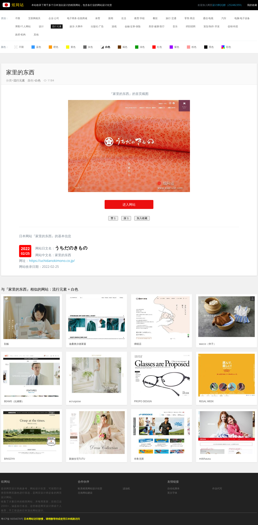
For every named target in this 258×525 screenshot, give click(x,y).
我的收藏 (252, 5)
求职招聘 (190, 26)
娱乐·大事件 (76, 26)
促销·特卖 (233, 26)
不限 (17, 18)
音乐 (175, 26)
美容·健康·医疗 (157, 26)
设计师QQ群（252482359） (227, 5)
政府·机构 (20, 34)
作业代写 (217, 488)
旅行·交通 (171, 18)
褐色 (122, 47)
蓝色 (36, 47)
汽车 (223, 18)
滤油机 (126, 488)
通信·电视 (208, 18)
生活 (123, 18)
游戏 (114, 26)
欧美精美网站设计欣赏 (90, 488)
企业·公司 (54, 18)
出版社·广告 (97, 26)
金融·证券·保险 (133, 26)
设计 (41, 26)
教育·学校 (139, 18)
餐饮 (155, 18)
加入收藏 (142, 218)
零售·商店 (189, 18)
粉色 (191, 47)
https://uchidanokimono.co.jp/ (52, 260)
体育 (97, 18)
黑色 (209, 47)
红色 (157, 47)
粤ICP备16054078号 (12, 519)
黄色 (71, 47)
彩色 (226, 47)
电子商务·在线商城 (77, 18)
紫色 (174, 47)
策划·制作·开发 (211, 26)
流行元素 (57, 26)
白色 (105, 47)
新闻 (110, 18)
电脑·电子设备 (242, 18)
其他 (36, 34)
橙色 (53, 47)
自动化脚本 (173, 488)
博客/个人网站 (23, 26)
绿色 (140, 47)
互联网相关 (34, 18)
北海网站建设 (85, 492)
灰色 (88, 47)
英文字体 (172, 492)
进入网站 (129, 204)
